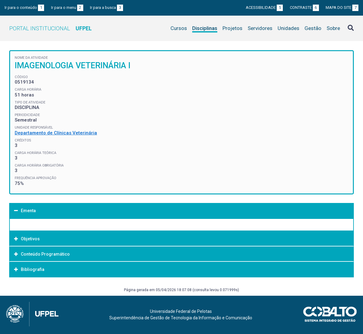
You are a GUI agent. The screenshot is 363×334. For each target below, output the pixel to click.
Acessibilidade (264, 7)
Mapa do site (342, 7)
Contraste (304, 7)
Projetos (232, 28)
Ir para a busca (106, 7)
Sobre (333, 28)
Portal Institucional (50, 28)
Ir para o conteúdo (24, 7)
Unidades (288, 28)
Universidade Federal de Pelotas (181, 311)
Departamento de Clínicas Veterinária (56, 133)
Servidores (260, 28)
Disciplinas (204, 28)
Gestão (313, 28)
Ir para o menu (67, 7)
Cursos (178, 28)
